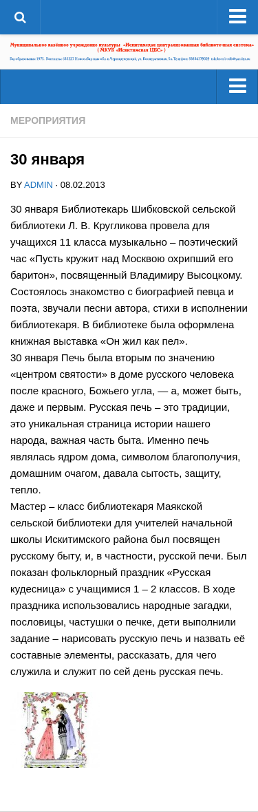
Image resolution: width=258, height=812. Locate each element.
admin (38, 185)
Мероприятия (47, 120)
